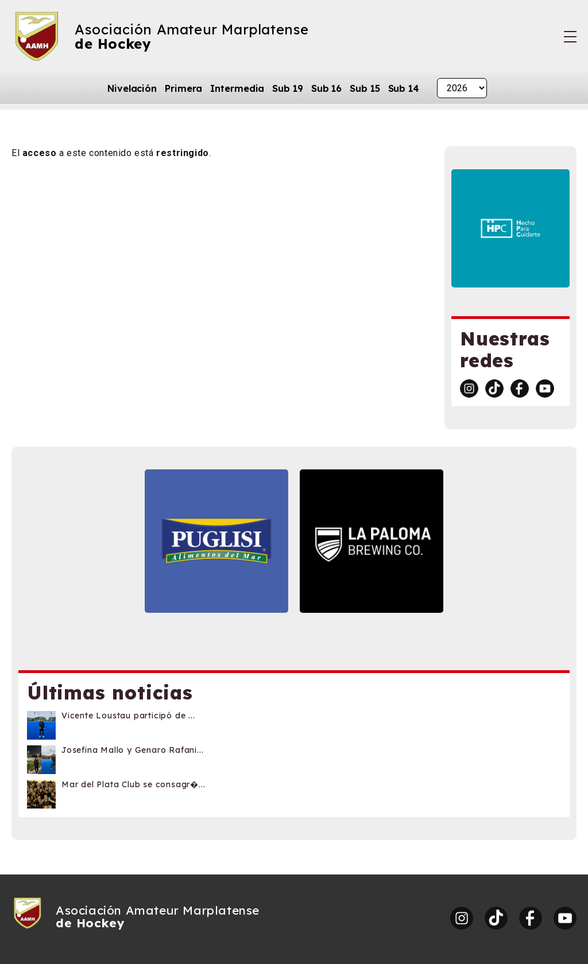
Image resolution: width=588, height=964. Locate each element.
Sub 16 (326, 88)
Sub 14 (403, 88)
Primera (183, 88)
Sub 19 (287, 88)
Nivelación (132, 88)
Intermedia (237, 88)
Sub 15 (365, 88)
